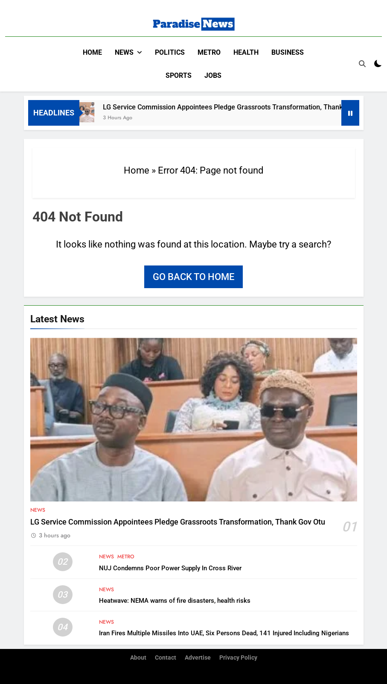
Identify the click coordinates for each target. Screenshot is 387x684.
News (124, 52)
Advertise (198, 657)
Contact (165, 657)
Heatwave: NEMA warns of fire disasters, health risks (174, 600)
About (138, 657)
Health (246, 52)
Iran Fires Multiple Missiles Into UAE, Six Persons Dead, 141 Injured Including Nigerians (224, 633)
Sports (179, 75)
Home (92, 52)
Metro (209, 52)
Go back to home (193, 276)
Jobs (212, 75)
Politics (170, 52)
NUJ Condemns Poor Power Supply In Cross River (170, 568)
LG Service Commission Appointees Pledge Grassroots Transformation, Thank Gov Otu (242, 107)
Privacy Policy (238, 657)
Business (287, 52)
